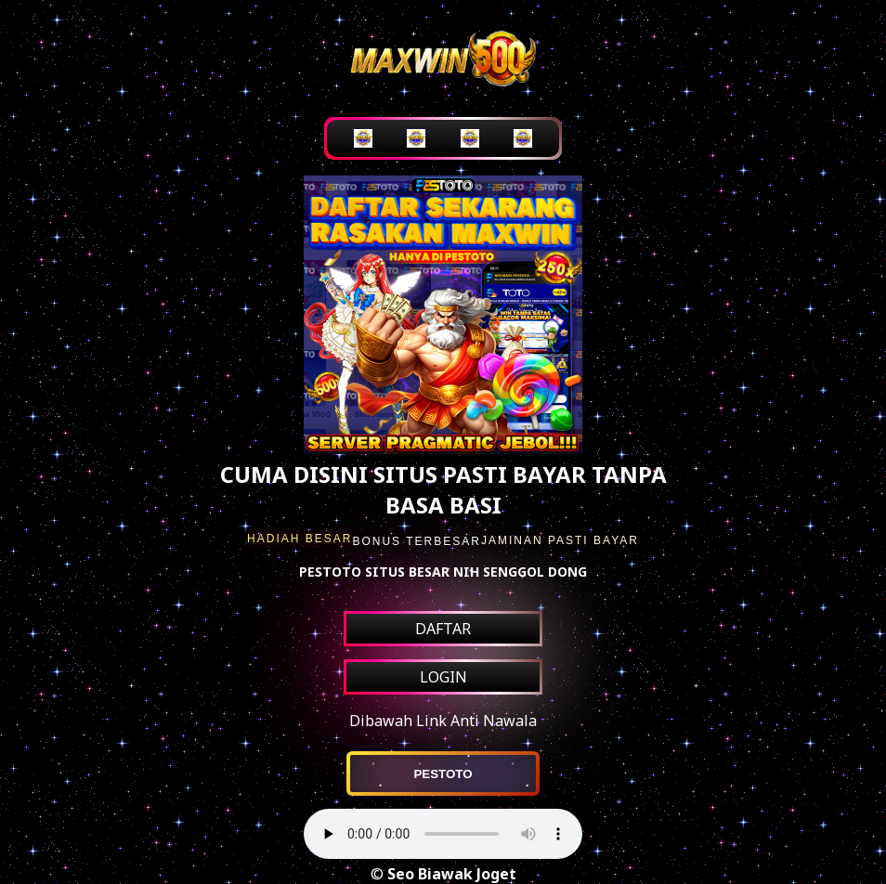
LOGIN (443, 677)
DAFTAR (443, 628)
